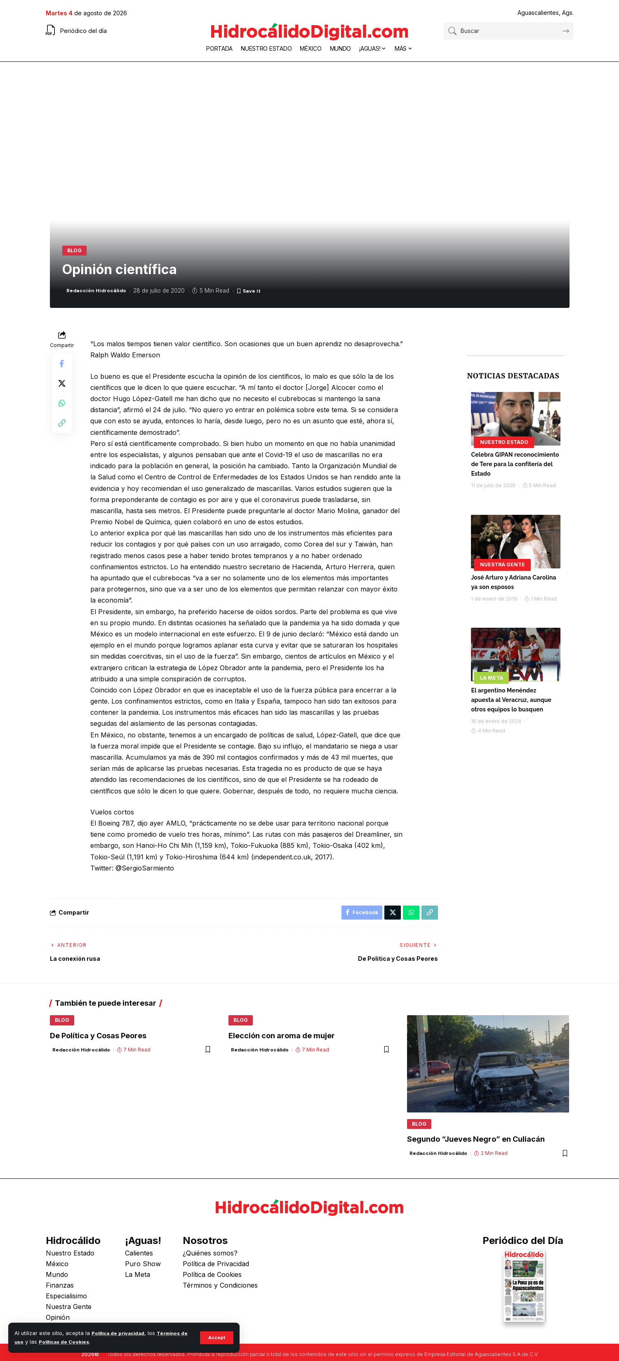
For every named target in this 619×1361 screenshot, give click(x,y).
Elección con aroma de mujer (281, 1043)
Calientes (139, 1259)
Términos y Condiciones (220, 1292)
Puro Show (143, 1270)
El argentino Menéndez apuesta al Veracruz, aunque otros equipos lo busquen (511, 698)
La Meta (491, 676)
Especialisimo (66, 1302)
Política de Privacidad (216, 1270)
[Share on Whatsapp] (62, 408)
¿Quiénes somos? (210, 1259)
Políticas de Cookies (75, 1342)
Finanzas (60, 1292)
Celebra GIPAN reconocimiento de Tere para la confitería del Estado (515, 462)
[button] (215, 1337)
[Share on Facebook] (62, 368)
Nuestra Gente (502, 563)
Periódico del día (83, 30)
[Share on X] (62, 388)
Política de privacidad (121, 1333)
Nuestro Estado (504, 440)
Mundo (57, 1281)
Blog (77, 252)
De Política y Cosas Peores (98, 1043)
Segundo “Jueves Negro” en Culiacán (476, 1146)
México (57, 1270)
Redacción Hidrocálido (99, 294)
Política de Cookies (212, 1281)
